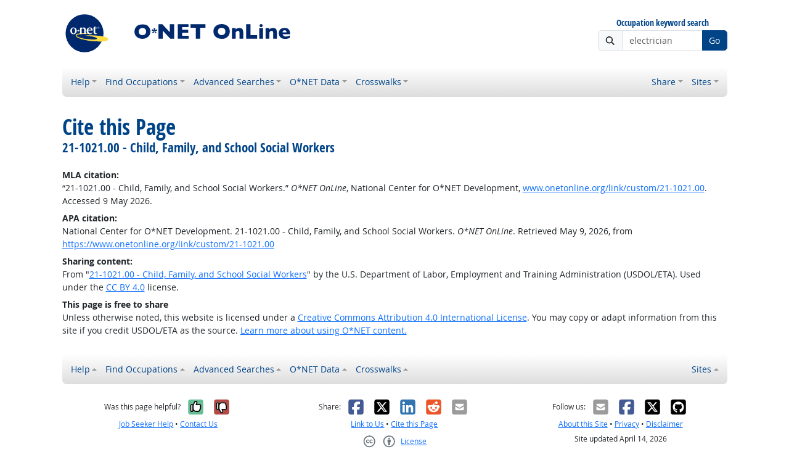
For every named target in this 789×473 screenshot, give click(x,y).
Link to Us (367, 424)
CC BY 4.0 (125, 287)
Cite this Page (414, 424)
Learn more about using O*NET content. (323, 330)
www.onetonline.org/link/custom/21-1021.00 (614, 188)
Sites (701, 82)
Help (80, 82)
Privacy (627, 424)
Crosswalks (378, 82)
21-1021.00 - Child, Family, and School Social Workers (198, 274)
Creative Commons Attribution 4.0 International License (412, 317)
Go (714, 40)
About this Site (583, 424)
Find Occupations (141, 82)
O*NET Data (315, 82)
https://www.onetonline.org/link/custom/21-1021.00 (168, 244)
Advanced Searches (234, 82)
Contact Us (199, 424)
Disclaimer (664, 424)
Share (664, 82)
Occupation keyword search (662, 23)
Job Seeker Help (146, 424)
